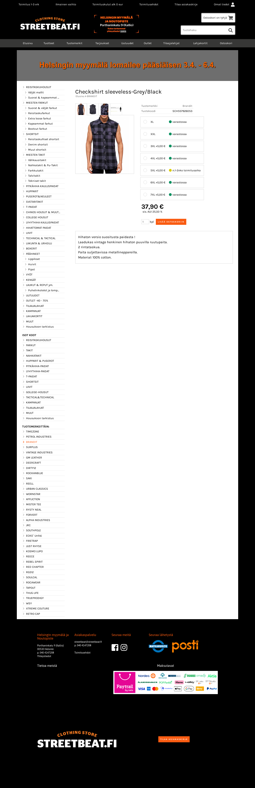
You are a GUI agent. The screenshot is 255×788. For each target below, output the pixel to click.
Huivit (30, 264)
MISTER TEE (31, 504)
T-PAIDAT (29, 207)
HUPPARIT (30, 191)
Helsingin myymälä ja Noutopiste (53, 636)
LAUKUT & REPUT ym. (37, 285)
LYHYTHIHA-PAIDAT (35, 371)
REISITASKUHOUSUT (36, 87)
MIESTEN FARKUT (35, 103)
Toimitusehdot (148, 4)
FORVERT (29, 515)
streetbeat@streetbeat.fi (88, 641)
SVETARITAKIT (32, 202)
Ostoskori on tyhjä (218, 17)
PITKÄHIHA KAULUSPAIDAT (40, 186)
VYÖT (27, 274)
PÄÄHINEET (31, 254)
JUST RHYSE (31, 546)
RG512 (28, 572)
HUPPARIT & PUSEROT (38, 361)
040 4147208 (47, 652)
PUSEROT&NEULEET (37, 196)
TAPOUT (28, 588)
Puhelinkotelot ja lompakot (42, 290)
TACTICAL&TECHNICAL (38, 397)
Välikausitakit (35, 160)
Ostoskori (226, 43)
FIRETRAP (30, 541)
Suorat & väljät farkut (40, 108)
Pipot (29, 269)
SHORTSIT (30, 134)
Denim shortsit (36, 144)
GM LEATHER (32, 457)
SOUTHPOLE (31, 530)
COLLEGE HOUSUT (35, 217)
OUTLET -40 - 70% (35, 300)
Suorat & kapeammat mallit (42, 97)
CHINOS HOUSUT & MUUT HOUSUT (41, 212)
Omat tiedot (225, 4)
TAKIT (27, 350)
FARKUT (29, 345)
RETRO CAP (31, 614)
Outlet (148, 43)
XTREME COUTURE (35, 608)
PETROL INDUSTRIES (37, 436)
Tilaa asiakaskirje (186, 4)
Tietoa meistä (47, 666)
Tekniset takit (35, 181)
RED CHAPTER (33, 567)
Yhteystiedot (44, 656)
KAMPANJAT (31, 311)
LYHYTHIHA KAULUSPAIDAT (40, 222)
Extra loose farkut (37, 118)
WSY (27, 603)
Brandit (187, 106)
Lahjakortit (200, 43)
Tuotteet (49, 43)
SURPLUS (30, 447)
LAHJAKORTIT (32, 316)
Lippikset (32, 259)
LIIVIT (27, 233)
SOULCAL (29, 577)
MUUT (27, 321)
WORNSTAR (31, 494)
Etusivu (27, 43)
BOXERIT (29, 248)
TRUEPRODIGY (33, 598)
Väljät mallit (34, 92)
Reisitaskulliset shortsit (41, 139)
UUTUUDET (30, 295)
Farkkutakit (33, 170)
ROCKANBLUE (32, 473)
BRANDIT (29, 442)
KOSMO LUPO (32, 551)
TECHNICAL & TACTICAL (38, 238)
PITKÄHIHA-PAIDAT (35, 366)
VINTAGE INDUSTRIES (37, 452)
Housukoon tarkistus (38, 326)
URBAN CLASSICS (35, 489)
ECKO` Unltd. (32, 535)
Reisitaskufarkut (37, 113)
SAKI (27, 478)
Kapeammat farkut (38, 123)
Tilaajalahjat (171, 43)
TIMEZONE (30, 431)
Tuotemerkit (74, 43)
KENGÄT (29, 280)
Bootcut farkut (35, 129)
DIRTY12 (29, 468)
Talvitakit (32, 176)
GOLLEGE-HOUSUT (35, 392)
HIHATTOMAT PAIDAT (36, 228)
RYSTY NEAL (31, 509)
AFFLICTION (31, 499)
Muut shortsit (35, 149)
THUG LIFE (30, 593)
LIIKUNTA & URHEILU (37, 243)
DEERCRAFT (31, 463)
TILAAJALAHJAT (33, 306)
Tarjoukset (102, 43)
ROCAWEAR (31, 582)
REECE (28, 556)
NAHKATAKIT (31, 356)
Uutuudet (127, 43)
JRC (26, 525)
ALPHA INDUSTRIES (36, 520)
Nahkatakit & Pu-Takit (41, 165)
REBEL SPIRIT (32, 562)
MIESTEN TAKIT (33, 155)
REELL (27, 483)
